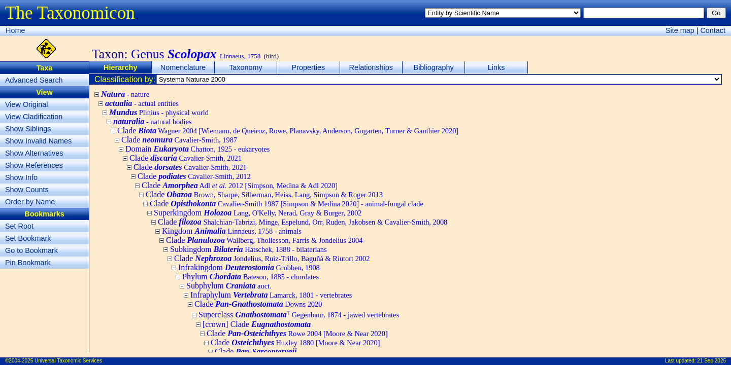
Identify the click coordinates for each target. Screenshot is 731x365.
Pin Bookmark (28, 263)
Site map (680, 30)
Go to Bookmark (31, 250)
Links (496, 67)
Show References (34, 165)
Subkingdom (248, 249)
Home (15, 30)
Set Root (19, 226)
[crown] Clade (257, 324)
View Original (26, 104)
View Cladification (33, 117)
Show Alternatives (34, 153)
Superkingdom (258, 212)
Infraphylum (271, 294)
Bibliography (434, 67)
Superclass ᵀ (298, 314)
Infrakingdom (249, 267)
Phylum (250, 276)
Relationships (371, 67)
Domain (197, 148)
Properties (308, 67)
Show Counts (27, 190)
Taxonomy (245, 67)
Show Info (21, 177)
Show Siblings (28, 129)
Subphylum (229, 285)
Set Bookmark (28, 238)
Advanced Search (34, 80)
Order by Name (30, 202)
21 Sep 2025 (711, 360)
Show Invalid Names (38, 141)
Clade (287, 130)
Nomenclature (183, 67)
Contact (712, 30)
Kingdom (232, 231)
